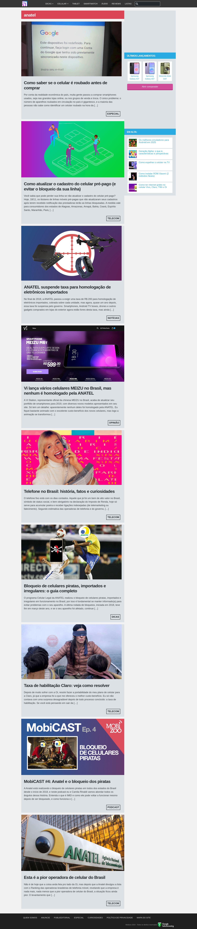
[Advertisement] (150, 31)
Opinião (114, 422)
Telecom (113, 218)
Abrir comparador (150, 87)
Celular (62, 4)
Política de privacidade (120, 917)
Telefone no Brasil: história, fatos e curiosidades (69, 491)
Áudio (105, 4)
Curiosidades (95, 917)
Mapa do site (144, 917)
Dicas (49, 4)
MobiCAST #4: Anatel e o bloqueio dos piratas (67, 781)
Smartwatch (91, 4)
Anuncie (45, 917)
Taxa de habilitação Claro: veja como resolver (66, 685)
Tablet (76, 4)
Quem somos (30, 917)
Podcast (113, 807)
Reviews (116, 4)
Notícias (113, 318)
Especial (113, 113)
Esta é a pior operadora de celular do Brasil (64, 877)
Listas (128, 4)
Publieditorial (62, 917)
